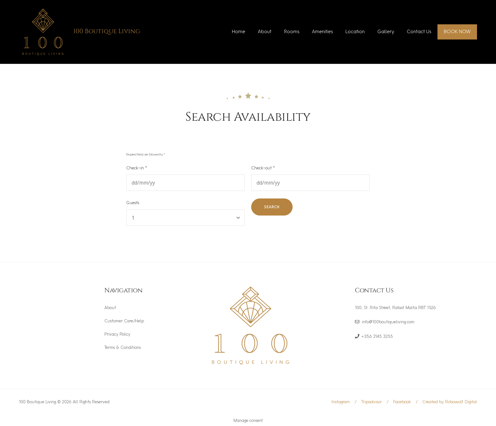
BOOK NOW (457, 31)
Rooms (291, 31)
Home (238, 31)
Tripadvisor (371, 402)
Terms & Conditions (122, 347)
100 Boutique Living (106, 31)
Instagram (341, 402)
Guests (132, 203)
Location (355, 31)
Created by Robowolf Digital (449, 402)
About (264, 31)
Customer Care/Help (124, 321)
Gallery (385, 31)
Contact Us (419, 31)
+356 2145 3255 (377, 336)
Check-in (136, 168)
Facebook (402, 402)
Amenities (322, 31)
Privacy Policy (117, 334)
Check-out (263, 168)
